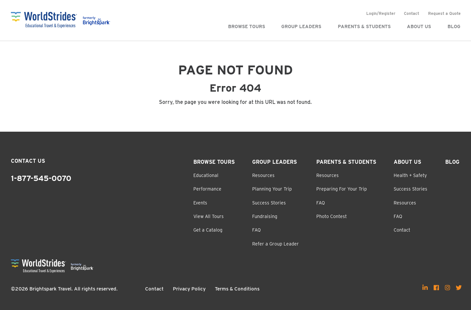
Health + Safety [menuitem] (410, 175)
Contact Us (28, 161)
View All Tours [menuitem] (208, 216)
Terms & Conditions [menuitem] (237, 289)
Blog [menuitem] (454, 26)
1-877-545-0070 (41, 178)
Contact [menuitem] (411, 13)
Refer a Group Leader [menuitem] (275, 243)
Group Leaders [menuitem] (301, 26)
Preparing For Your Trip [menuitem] (341, 189)
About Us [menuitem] (419, 26)
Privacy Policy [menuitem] (189, 289)
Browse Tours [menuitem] (246, 26)
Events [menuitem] (200, 202)
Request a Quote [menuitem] (444, 13)
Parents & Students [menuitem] (364, 26)
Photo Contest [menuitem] (331, 216)
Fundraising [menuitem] (264, 216)
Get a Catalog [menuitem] (207, 230)
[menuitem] (425, 287)
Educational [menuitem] (205, 175)
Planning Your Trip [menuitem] (272, 189)
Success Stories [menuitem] (269, 202)
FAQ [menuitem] (256, 230)
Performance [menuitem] (207, 189)
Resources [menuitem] (263, 175)
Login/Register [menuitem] (380, 13)
